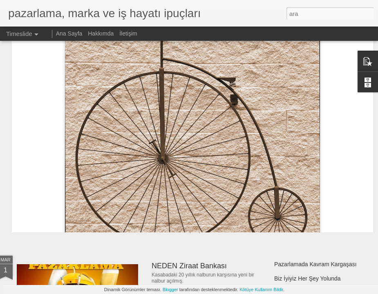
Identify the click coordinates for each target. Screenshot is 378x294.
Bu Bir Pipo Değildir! (299, 203)
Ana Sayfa (69, 33)
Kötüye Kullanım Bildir (261, 289)
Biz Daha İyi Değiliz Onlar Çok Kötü (319, 160)
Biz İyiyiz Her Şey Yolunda (307, 278)
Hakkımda (101, 33)
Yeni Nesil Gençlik (181, 156)
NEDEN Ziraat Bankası (189, 266)
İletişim (128, 33)
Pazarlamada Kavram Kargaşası (315, 264)
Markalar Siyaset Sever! (69, 189)
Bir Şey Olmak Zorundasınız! (199, 198)
